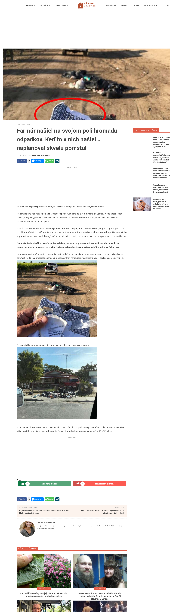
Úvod (18, 124)
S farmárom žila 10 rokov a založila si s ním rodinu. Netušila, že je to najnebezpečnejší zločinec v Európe (99, 596)
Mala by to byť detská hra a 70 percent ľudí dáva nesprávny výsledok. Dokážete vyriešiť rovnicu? (161, 142)
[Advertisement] (86, 30)
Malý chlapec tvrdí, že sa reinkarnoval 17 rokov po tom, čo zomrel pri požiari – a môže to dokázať (161, 173)
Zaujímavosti (26, 124)
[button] (168, 5)
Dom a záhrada (44, 588)
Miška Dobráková (41, 155)
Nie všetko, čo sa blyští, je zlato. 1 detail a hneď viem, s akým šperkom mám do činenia (161, 204)
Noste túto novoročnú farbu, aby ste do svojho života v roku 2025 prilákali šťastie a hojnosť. (161, 157)
